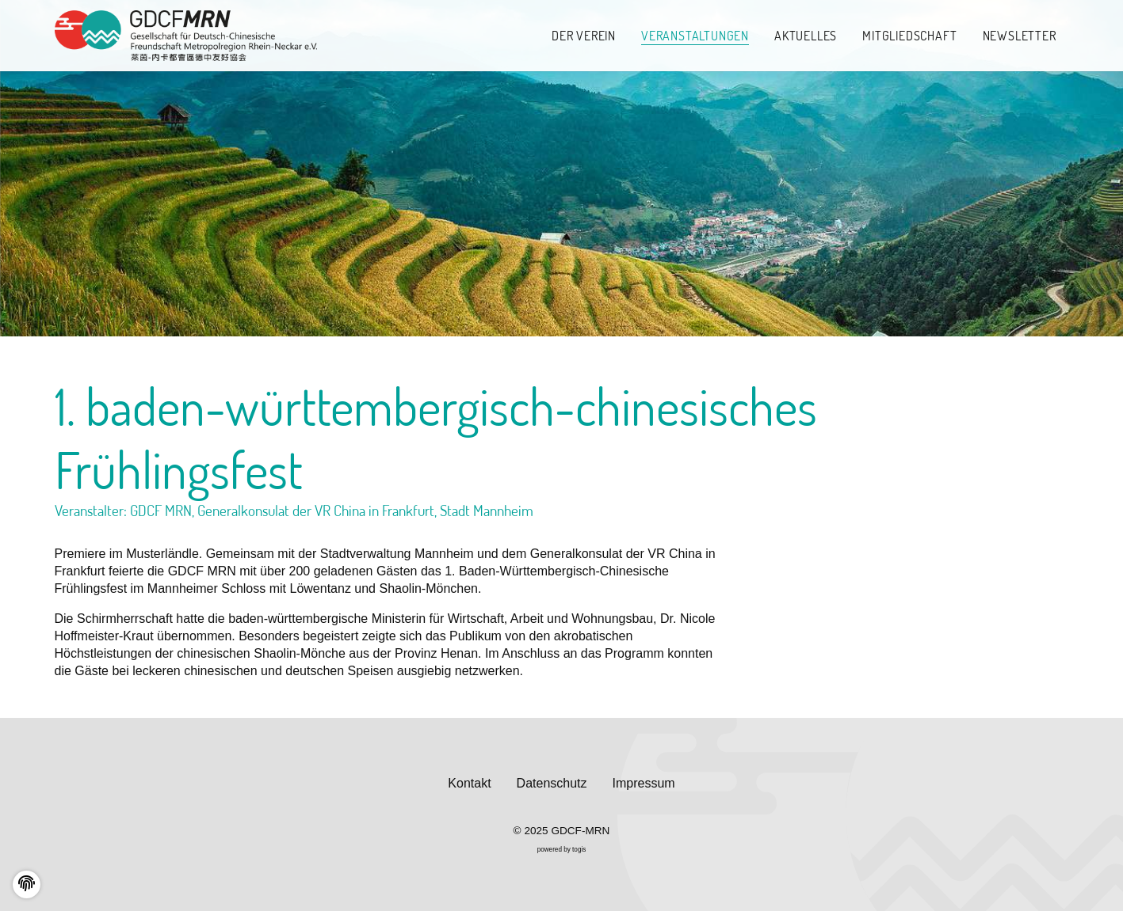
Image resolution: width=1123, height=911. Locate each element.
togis (579, 849)
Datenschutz (552, 783)
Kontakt (469, 783)
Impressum (644, 783)
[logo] (186, 36)
